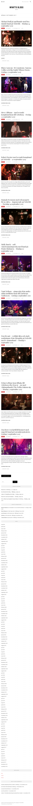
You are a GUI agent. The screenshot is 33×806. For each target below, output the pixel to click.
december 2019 (4, 687)
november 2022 (4, 613)
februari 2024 (4, 581)
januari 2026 (3, 532)
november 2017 (4, 741)
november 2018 (4, 715)
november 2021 (4, 639)
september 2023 (4, 592)
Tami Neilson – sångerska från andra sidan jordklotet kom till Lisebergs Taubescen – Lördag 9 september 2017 (16, 293)
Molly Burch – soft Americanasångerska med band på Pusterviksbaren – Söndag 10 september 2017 (14, 247)
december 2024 (4, 560)
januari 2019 (3, 711)
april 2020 (3, 679)
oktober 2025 (3, 539)
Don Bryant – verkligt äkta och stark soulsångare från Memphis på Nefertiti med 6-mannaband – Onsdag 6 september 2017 (16, 339)
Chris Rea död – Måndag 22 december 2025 (14, 515)
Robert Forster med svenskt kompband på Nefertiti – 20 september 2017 (16, 158)
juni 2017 (3, 751)
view (9, 103)
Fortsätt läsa (5, 60)
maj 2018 (3, 728)
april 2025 (3, 552)
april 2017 (3, 755)
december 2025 (4, 535)
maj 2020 (3, 677)
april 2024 (3, 577)
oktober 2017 (3, 743)
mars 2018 (3, 732)
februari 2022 (4, 632)
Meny (3, 1)
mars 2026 (3, 528)
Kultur (2, 775)
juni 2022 (3, 624)
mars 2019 (3, 707)
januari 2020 (3, 685)
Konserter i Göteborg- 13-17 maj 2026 (9, 489)
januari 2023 (3, 609)
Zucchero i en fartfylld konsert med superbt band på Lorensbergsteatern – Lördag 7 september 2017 (16, 432)
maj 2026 (3, 524)
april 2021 (3, 653)
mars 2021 (3, 656)
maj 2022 (3, 626)
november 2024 (4, 562)
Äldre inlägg (7, 475)
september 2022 (4, 617)
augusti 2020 (3, 670)
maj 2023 (3, 600)
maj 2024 (3, 575)
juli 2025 (3, 545)
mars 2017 (3, 757)
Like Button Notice (4, 103)
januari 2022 (3, 634)
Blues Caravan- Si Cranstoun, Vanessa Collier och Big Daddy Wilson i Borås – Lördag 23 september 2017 (16, 70)
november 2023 (4, 588)
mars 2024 (3, 579)
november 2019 (4, 690)
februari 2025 (4, 556)
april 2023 (3, 603)
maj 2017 (3, 753)
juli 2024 (3, 571)
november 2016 (4, 766)
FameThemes (9, 804)
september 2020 (4, 668)
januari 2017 (3, 762)
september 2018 (4, 719)
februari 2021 (4, 658)
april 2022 (3, 628)
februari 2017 (4, 760)
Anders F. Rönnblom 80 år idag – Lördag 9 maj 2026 (12, 494)
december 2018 (4, 713)
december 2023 (4, 586)
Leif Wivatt (8, 28)
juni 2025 (3, 547)
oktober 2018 (3, 717)
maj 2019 (3, 702)
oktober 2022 (3, 615)
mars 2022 (3, 630)
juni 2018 (3, 726)
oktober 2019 (3, 692)
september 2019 (4, 694)
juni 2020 (3, 675)
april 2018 (3, 730)
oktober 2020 (3, 666)
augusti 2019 (3, 696)
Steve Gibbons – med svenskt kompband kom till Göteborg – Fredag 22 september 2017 (16, 114)
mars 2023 (3, 605)
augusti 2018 (3, 721)
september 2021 (4, 643)
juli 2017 (3, 749)
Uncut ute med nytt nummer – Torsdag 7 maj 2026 (12, 496)
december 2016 (4, 764)
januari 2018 (3, 736)
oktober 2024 (3, 564)
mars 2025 (3, 554)
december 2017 (4, 738)
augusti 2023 (3, 594)
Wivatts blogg (16, 7)
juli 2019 (3, 698)
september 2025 (4, 541)
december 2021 (4, 636)
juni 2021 (3, 649)
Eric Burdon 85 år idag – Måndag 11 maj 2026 (10, 492)
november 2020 (4, 664)
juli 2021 (3, 647)
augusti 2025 (3, 543)
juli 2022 (3, 622)
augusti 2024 (3, 569)
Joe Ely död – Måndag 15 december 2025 (16, 517)
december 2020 (4, 662)
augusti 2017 (3, 747)
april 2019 (3, 704)
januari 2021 (3, 660)
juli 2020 (3, 673)
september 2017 (4, 745)
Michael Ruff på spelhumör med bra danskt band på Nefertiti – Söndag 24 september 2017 (15, 23)
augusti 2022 (3, 620)
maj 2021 (3, 651)
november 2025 (4, 537)
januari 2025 (3, 558)
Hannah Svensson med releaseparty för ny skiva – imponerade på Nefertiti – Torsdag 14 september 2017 (16, 202)
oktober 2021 (3, 641)
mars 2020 (3, 681)
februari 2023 (4, 607)
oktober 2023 (3, 590)
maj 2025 (3, 550)
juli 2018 (3, 724)
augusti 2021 (3, 645)
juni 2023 (3, 598)
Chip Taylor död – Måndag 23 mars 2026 (16, 511)
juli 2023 (3, 596)
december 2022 (4, 611)
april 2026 (3, 526)
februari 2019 (4, 709)
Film (2, 773)
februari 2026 (4, 530)
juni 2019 (3, 700)
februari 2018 (4, 734)
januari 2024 (3, 583)
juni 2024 (3, 573)
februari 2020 (4, 683)
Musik (3, 28)
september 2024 (4, 566)
